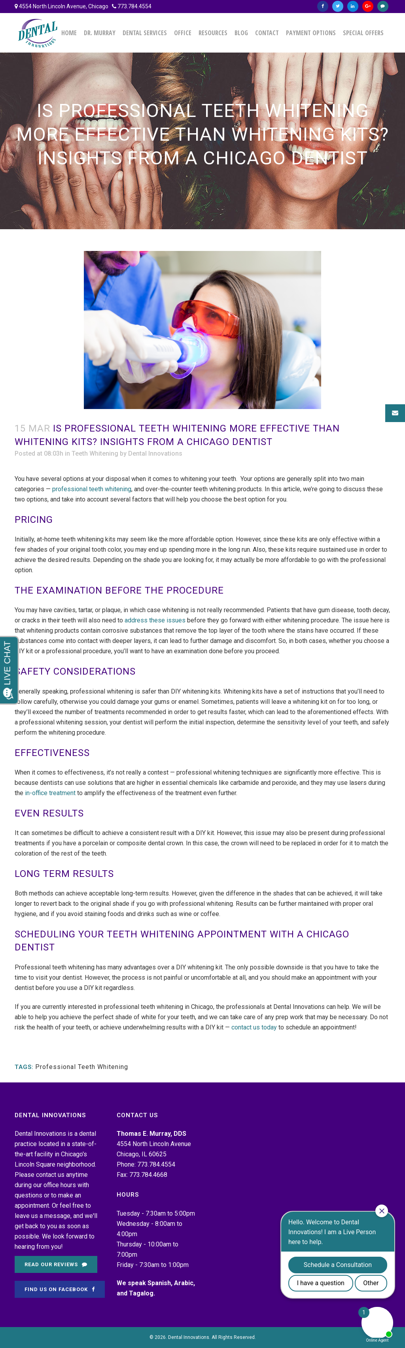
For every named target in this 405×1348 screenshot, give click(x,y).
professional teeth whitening (91, 489)
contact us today (254, 1027)
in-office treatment (50, 793)
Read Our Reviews (56, 1264)
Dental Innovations (155, 453)
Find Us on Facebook (60, 1289)
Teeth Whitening (95, 453)
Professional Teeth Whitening (81, 1067)
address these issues (155, 620)
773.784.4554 (134, 6)
